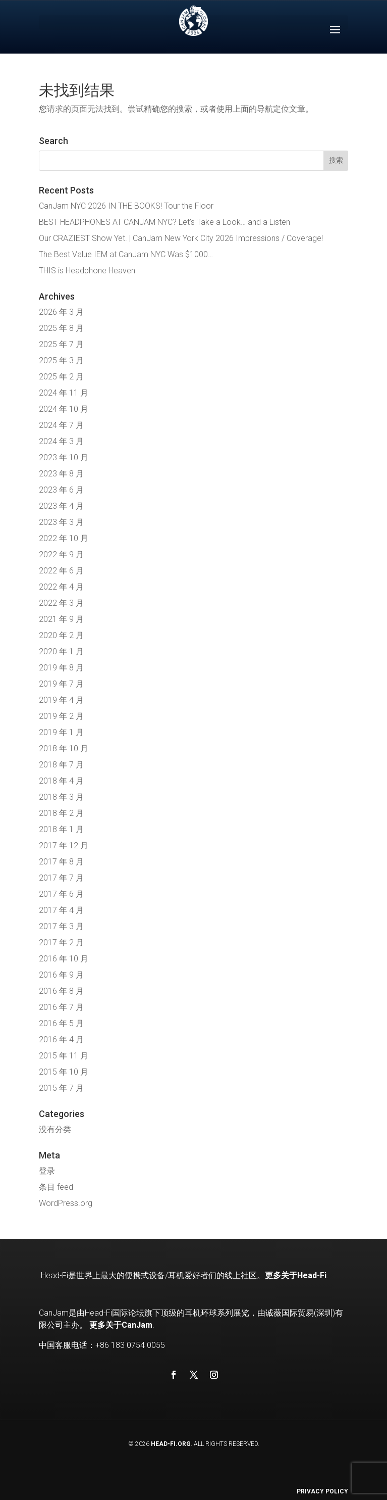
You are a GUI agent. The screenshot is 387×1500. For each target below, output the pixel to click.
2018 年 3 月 (61, 797)
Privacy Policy (322, 1491)
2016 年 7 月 (61, 1007)
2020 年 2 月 (61, 635)
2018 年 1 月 (61, 829)
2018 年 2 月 (61, 813)
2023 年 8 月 (61, 473)
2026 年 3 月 (61, 312)
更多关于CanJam (120, 1325)
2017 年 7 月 (61, 878)
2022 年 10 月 (63, 538)
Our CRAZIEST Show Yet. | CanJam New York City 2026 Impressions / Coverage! (181, 238)
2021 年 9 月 (61, 619)
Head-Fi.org (171, 1443)
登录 (47, 1171)
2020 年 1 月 (61, 651)
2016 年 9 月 (61, 975)
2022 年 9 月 (61, 554)
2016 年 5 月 (61, 1023)
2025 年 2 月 (61, 376)
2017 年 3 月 (61, 926)
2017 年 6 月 (61, 894)
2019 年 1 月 (61, 732)
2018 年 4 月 (61, 781)
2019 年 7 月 (61, 684)
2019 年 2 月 (61, 716)
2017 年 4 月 (61, 910)
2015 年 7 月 (61, 1088)
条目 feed (56, 1187)
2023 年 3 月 (61, 522)
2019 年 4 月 (61, 700)
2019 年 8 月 (61, 667)
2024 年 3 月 (61, 441)
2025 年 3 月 (61, 360)
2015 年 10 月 (63, 1072)
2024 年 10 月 (63, 409)
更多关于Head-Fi (295, 1275)
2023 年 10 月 (63, 457)
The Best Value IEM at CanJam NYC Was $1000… (126, 254)
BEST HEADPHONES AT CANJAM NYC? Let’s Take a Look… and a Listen (164, 222)
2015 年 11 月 (63, 1055)
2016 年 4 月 (61, 1039)
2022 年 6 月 (61, 570)
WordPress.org (65, 1203)
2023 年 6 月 (61, 490)
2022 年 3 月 (61, 603)
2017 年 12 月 (63, 845)
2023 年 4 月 (61, 506)
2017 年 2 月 (61, 942)
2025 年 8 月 (61, 328)
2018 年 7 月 (61, 764)
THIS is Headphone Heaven (87, 270)
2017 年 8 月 (61, 861)
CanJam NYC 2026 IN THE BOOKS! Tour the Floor (126, 206)
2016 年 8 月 (61, 991)
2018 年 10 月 (63, 748)
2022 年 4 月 (61, 587)
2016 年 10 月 (63, 958)
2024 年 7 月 (61, 425)
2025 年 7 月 (61, 344)
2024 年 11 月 (63, 393)
